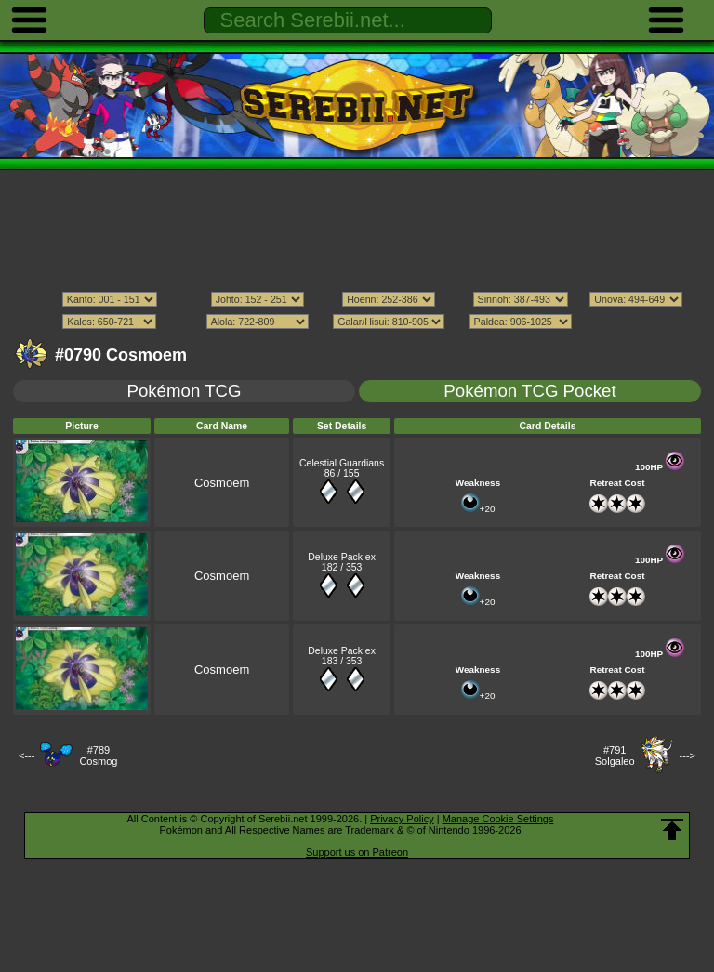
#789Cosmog (98, 755)
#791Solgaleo (615, 755)
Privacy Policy (401, 818)
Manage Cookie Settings (498, 818)
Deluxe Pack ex (342, 557)
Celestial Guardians (341, 463)
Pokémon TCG (183, 391)
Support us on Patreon (357, 852)
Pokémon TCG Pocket (529, 391)
